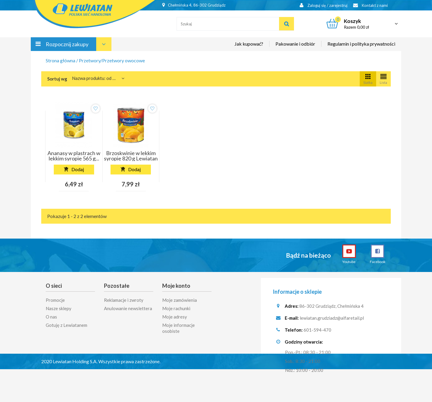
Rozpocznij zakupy (67, 44)
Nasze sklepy (58, 307)
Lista (383, 78)
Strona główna (60, 60)
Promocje (55, 298)
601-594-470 (317, 330)
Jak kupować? (249, 44)
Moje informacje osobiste (178, 326)
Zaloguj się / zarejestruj (323, 5)
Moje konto (176, 285)
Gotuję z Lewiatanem (66, 323)
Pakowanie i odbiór (295, 44)
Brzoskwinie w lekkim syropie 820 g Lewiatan (131, 155)
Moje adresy (174, 315)
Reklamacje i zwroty (123, 298)
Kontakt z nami (370, 5)
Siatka (368, 78)
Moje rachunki (176, 307)
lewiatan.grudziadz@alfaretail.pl (332, 318)
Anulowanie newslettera (128, 307)
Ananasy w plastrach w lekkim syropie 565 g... (74, 155)
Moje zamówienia (179, 298)
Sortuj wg (57, 78)
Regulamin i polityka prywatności (361, 44)
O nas (51, 315)
